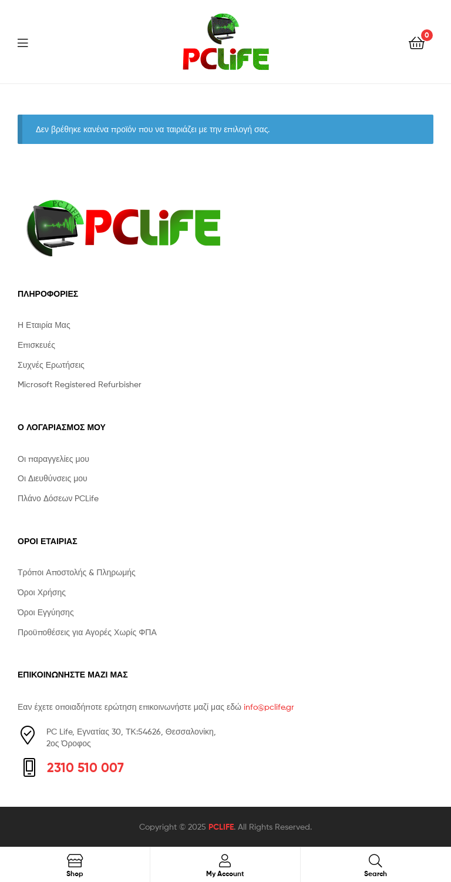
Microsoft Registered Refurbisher (80, 384)
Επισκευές (36, 345)
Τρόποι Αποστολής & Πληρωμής (77, 572)
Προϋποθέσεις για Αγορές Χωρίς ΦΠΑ (87, 632)
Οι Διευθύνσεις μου (52, 478)
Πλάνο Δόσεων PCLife (58, 498)
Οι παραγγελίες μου (53, 459)
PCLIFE (221, 826)
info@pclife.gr (269, 707)
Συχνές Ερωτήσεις (51, 365)
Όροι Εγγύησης (46, 612)
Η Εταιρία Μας (44, 325)
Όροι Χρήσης (42, 592)
